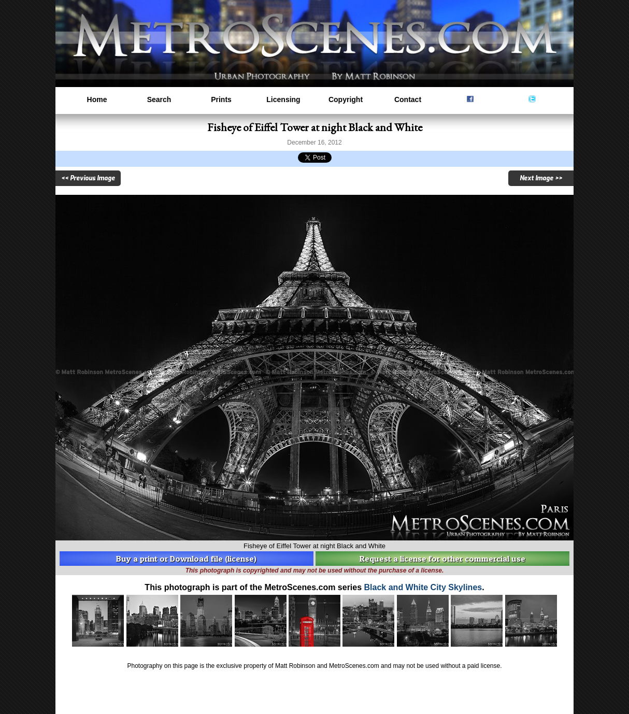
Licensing (283, 99)
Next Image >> (541, 178)
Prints (221, 99)
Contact (407, 99)
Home (97, 99)
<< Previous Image (88, 178)
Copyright (345, 99)
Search (159, 99)
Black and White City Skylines (423, 587)
